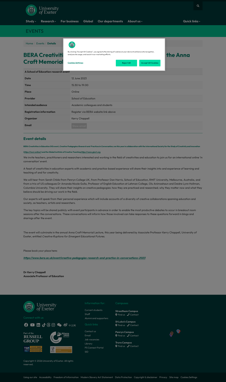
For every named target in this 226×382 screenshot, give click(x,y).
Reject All (126, 63)
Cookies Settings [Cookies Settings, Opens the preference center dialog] (75, 63)
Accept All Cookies (149, 63)
